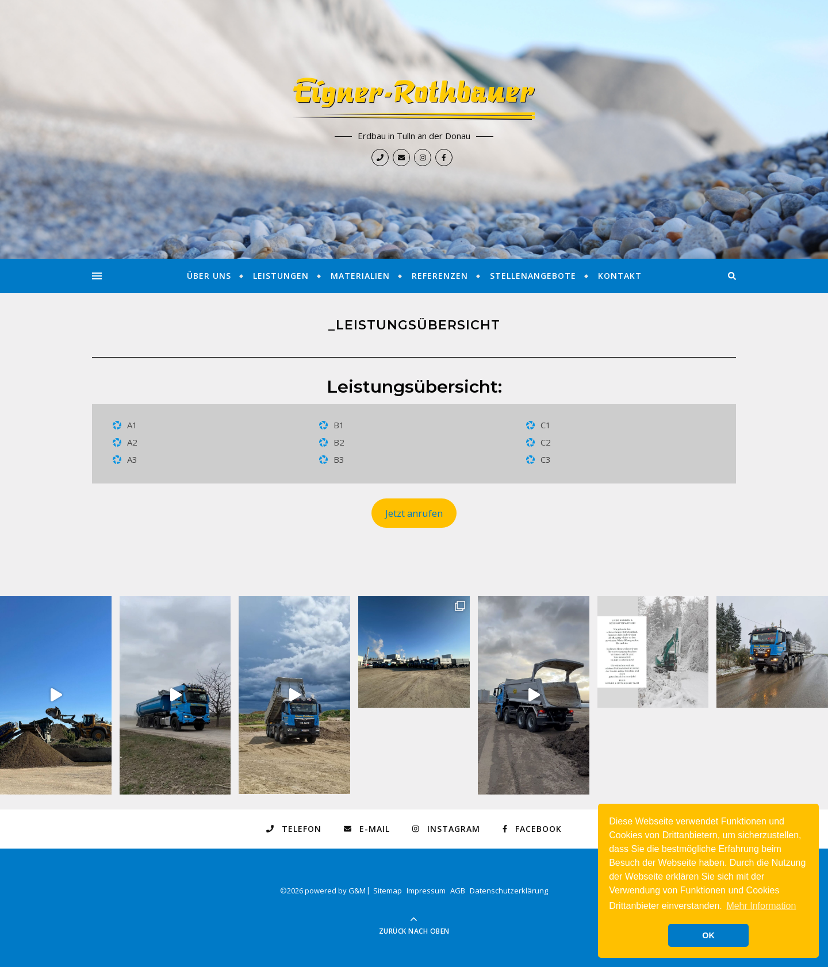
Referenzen (440, 275)
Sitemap (387, 890)
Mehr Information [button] (761, 906)
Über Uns (209, 275)
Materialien (360, 275)
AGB (457, 890)
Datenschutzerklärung (509, 890)
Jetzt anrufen (414, 513)
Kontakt (620, 275)
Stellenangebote (533, 275)
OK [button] (708, 935)
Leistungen (281, 275)
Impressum (426, 890)
